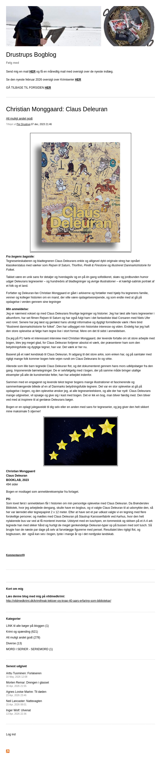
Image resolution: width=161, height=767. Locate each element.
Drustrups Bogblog (31, 54)
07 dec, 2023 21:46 (41, 124)
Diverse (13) (14, 643)
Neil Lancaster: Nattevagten (24, 702)
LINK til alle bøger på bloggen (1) (27, 626)
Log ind (11, 734)
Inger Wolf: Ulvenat (18, 712)
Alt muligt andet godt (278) (23, 637)
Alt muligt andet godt (19, 118)
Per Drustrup (24, 124)
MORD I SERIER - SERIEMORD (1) (29, 649)
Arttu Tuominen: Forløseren (23, 675)
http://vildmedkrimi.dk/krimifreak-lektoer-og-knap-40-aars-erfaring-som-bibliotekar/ (58, 600)
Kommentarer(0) (15, 555)
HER (32, 71)
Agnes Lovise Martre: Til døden (26, 693)
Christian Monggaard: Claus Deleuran (56, 109)
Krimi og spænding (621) (22, 631)
